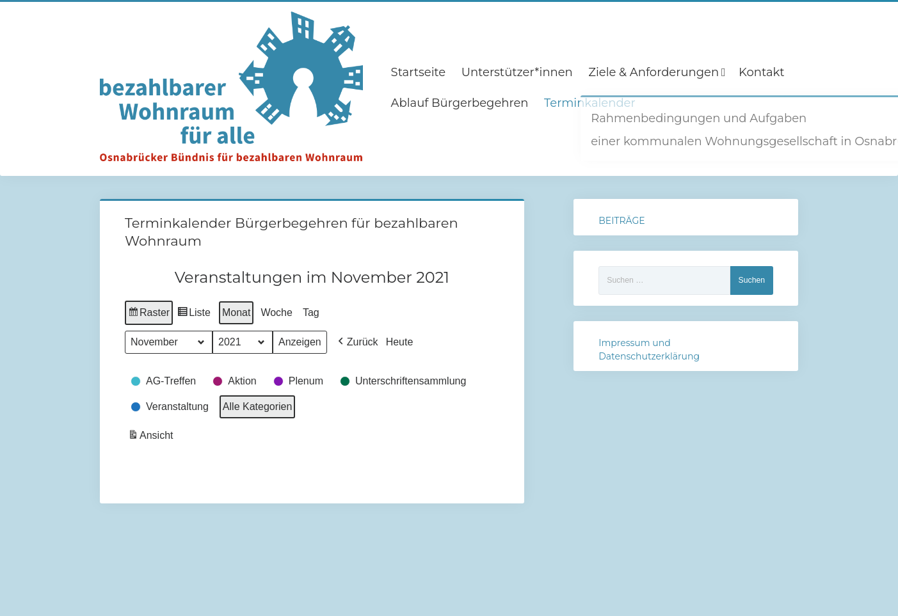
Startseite (418, 72)
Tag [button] (311, 311)
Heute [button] (399, 341)
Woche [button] (277, 311)
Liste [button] (194, 313)
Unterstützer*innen (517, 72)
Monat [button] (236, 311)
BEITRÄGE (621, 220)
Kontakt (761, 72)
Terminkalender (590, 103)
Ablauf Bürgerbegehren (460, 103)
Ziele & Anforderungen (653, 72)
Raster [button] (148, 313)
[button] (356, 341)
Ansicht (151, 436)
